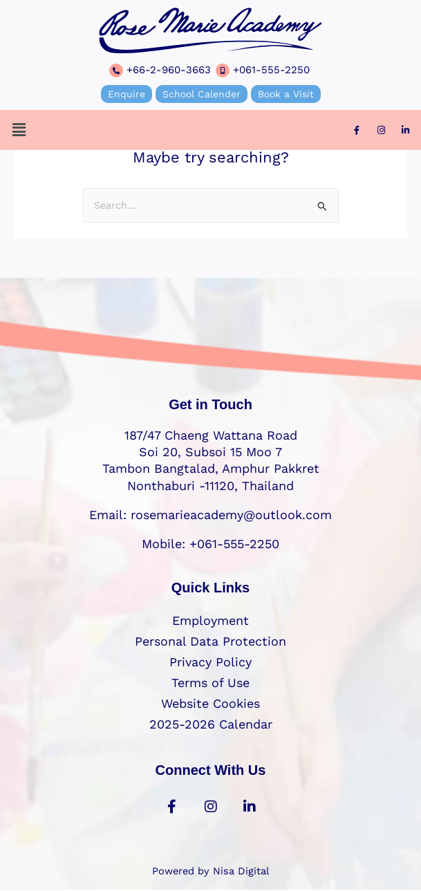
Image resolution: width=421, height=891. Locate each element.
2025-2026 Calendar (210, 724)
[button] (18, 130)
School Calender (201, 94)
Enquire (126, 94)
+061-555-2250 (271, 70)
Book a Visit (286, 94)
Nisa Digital (241, 871)
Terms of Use (210, 682)
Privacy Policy (210, 662)
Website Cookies (210, 703)
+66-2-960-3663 (169, 70)
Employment (210, 620)
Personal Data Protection (210, 641)
